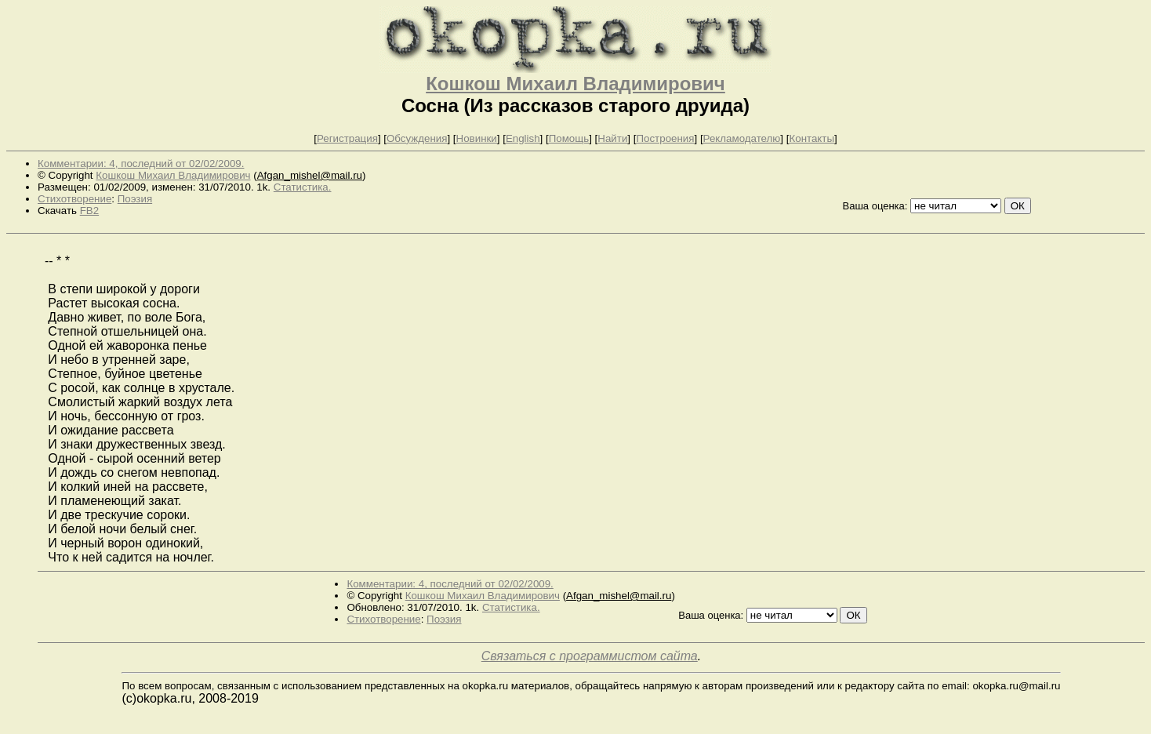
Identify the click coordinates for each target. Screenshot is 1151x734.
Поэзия (135, 199)
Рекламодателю (742, 138)
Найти (612, 138)
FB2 (89, 210)
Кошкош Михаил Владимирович (575, 83)
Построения (665, 138)
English (523, 138)
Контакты (811, 138)
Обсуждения (417, 138)
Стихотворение (74, 199)
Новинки (476, 138)
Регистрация (347, 138)
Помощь (569, 138)
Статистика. (303, 187)
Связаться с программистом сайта (589, 656)
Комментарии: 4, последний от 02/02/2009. (141, 163)
